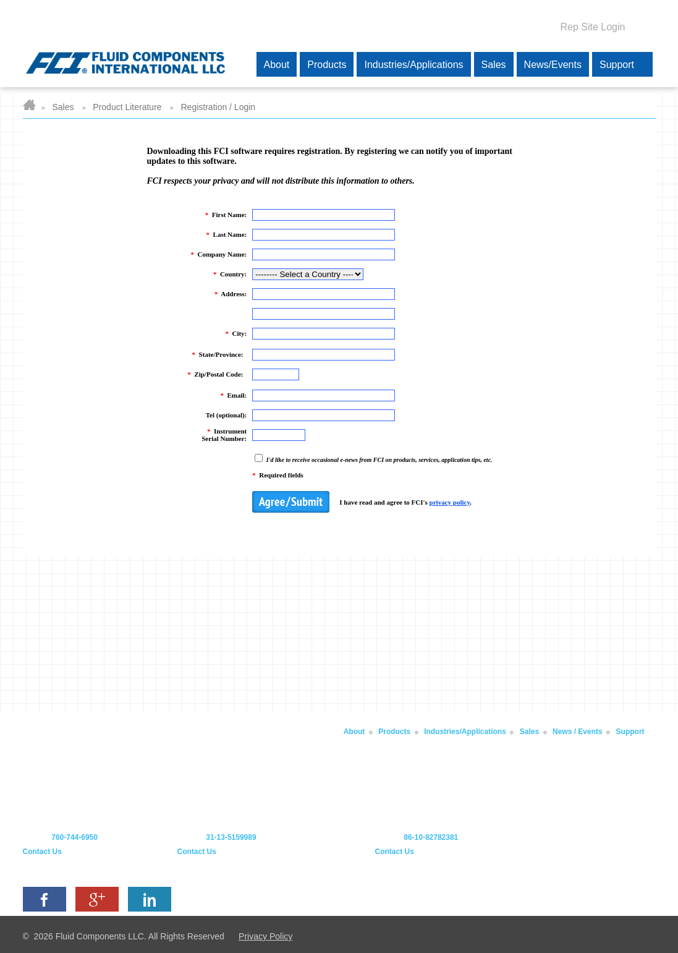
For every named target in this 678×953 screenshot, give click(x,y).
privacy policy (450, 502)
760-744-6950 (74, 837)
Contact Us (42, 851)
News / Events (578, 731)
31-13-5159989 (231, 837)
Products (394, 731)
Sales (63, 107)
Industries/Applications (465, 731)
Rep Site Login (593, 27)
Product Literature (127, 107)
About (354, 731)
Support (630, 731)
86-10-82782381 (431, 837)
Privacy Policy (265, 936)
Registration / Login (218, 107)
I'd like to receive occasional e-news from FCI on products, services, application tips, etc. (378, 459)
